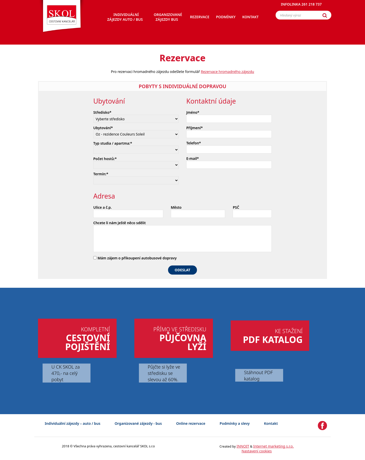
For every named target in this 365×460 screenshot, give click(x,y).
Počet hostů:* (105, 158)
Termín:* (100, 173)
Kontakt (271, 423)
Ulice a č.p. (102, 207)
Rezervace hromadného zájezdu (227, 71)
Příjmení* (194, 127)
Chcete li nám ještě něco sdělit (119, 222)
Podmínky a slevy (235, 423)
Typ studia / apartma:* (112, 143)
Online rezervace (190, 423)
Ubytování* (103, 127)
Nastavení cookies (257, 451)
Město (176, 207)
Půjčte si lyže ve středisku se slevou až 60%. (164, 372)
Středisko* (102, 112)
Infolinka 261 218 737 (301, 6)
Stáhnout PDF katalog (258, 375)
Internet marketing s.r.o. (273, 446)
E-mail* (192, 158)
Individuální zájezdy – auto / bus (72, 423)
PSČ (236, 207)
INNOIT (242, 446)
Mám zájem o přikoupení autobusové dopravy (135, 258)
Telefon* (193, 143)
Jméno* (192, 112)
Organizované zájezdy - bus (138, 423)
